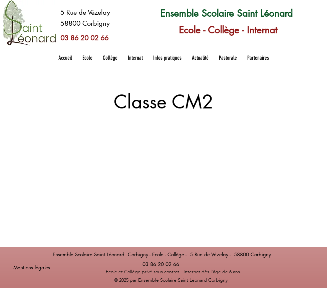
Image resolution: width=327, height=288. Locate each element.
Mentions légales (31, 267)
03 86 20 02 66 (84, 38)
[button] (87, 57)
